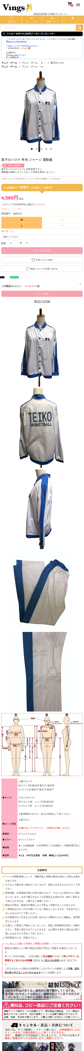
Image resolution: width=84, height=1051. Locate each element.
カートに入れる (42, 250)
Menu (79, 3)
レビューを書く (42, 293)
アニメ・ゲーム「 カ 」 (34, 63)
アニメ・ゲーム (9, 63)
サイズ (4, 231)
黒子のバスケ (57, 63)
